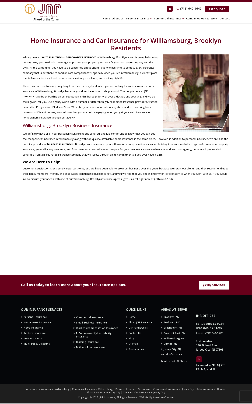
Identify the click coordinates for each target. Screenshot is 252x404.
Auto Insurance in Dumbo (211, 389)
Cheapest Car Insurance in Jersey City (144, 393)
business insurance (59, 144)
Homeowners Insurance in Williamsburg (46, 389)
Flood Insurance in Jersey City (103, 393)
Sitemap (133, 344)
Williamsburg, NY (174, 339)
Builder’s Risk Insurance (90, 348)
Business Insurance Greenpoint (133, 389)
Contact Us (135, 333)
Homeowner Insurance (37, 322)
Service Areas (136, 350)
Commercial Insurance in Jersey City (173, 389)
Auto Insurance (33, 339)
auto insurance (52, 57)
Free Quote (217, 9)
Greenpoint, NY (173, 328)
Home (132, 317)
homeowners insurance (81, 57)
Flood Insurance (33, 328)
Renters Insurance (35, 333)
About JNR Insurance (140, 322)
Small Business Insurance (91, 323)
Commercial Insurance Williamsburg (92, 389)
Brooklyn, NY (171, 317)
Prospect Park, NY (174, 333)
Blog (131, 339)
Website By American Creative (156, 398)
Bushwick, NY (172, 322)
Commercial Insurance (89, 317)
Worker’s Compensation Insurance (97, 328)
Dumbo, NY (170, 344)
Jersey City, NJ (172, 350)
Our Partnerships (138, 328)
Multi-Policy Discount (37, 344)
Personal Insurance (35, 317)
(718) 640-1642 (190, 9)
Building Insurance (87, 343)
